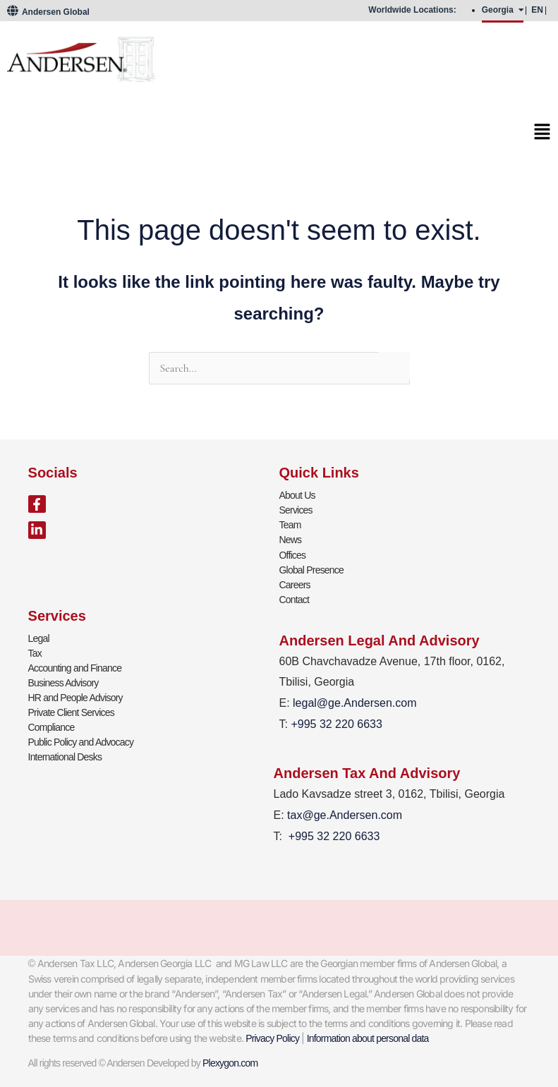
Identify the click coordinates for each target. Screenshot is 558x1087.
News (290, 539)
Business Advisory (63, 682)
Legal (38, 637)
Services (296, 510)
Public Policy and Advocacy (81, 741)
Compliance (51, 726)
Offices (292, 554)
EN (537, 10)
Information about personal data (368, 1037)
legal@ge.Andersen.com (354, 703)
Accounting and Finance (75, 667)
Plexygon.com (229, 1062)
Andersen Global (48, 12)
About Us (297, 495)
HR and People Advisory (75, 697)
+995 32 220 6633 (334, 836)
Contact (294, 599)
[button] (279, 135)
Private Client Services (71, 711)
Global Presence (311, 569)
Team (290, 524)
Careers (294, 584)
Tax (35, 652)
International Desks (65, 756)
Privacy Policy (272, 1037)
